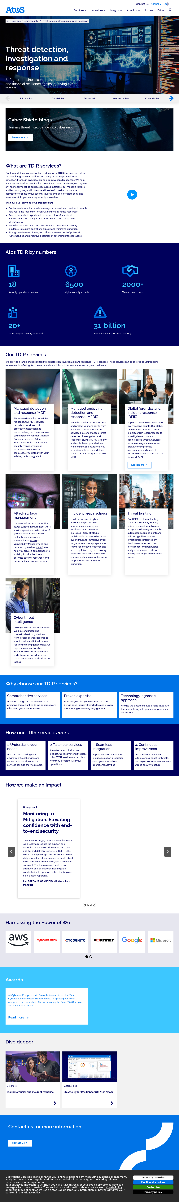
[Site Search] (170, 10)
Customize (153, 1187)
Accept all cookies (153, 1177)
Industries (97, 10)
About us (132, 10)
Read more (16, 1017)
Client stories (152, 98)
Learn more (19, 137)
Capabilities (58, 98)
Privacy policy (153, 1191)
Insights (115, 10)
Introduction (26, 98)
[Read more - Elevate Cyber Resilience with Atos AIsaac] (112, 1103)
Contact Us (18, 1142)
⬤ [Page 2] (91, 957)
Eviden (161, 10)
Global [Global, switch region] (155, 3)
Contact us (142, 3)
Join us (149, 10)
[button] (6, 98)
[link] (18, 942)
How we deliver (121, 98)
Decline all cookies (153, 1182)
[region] (89, 851)
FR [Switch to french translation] (170, 3)
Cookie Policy (114, 1187)
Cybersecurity (31, 21)
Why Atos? (89, 98)
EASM (33, 540)
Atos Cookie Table (62, 1189)
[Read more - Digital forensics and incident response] (55, 1103)
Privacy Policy (32, 1192)
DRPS (39, 547)
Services (79, 10)
